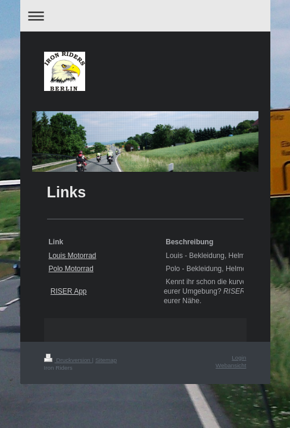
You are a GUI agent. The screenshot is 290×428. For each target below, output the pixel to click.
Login (239, 357)
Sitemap (106, 360)
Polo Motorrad (71, 269)
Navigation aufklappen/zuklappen (145, 16)
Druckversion (68, 360)
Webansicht (231, 365)
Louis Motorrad (72, 255)
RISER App (69, 291)
